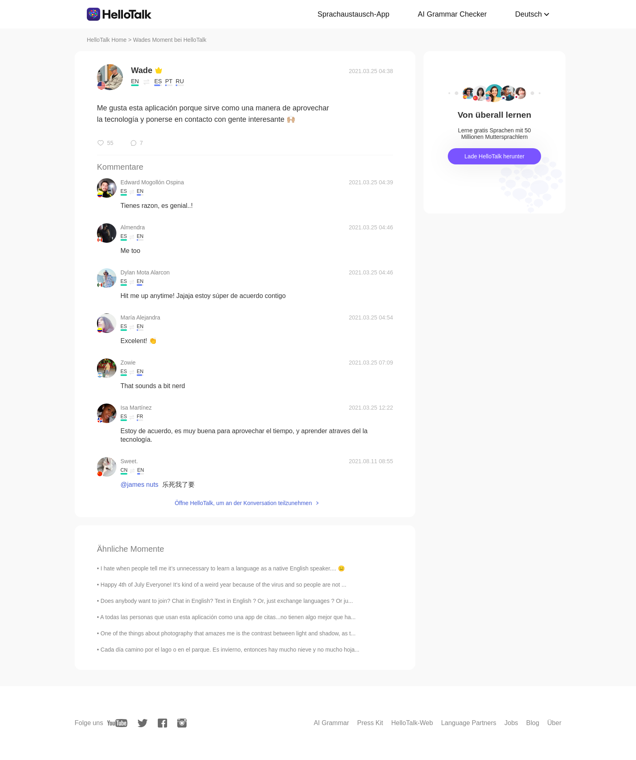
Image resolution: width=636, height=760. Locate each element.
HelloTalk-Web (412, 722)
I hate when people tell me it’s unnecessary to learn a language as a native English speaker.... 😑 (223, 568)
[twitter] (143, 723)
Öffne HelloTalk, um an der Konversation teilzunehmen (243, 503)
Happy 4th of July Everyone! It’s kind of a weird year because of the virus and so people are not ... (223, 584)
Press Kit (370, 722)
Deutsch (528, 14)
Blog (532, 722)
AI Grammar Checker (452, 14)
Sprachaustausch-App (353, 14)
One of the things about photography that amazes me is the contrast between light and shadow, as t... (228, 633)
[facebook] (162, 723)
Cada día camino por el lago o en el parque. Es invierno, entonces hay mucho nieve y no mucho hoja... (230, 649)
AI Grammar (331, 722)
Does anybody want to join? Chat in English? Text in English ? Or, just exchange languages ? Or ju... (227, 601)
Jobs (511, 722)
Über (554, 722)
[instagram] (182, 723)
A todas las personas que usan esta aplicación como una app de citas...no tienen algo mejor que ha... (228, 617)
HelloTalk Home (107, 40)
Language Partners (468, 722)
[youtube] (117, 723)
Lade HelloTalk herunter (494, 156)
